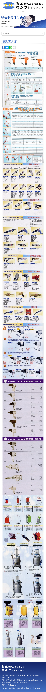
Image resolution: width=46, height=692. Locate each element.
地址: (3, 682)
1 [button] (20, 27)
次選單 (23, 34)
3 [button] (26, 27)
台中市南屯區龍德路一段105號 (16, 682)
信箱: (3, 685)
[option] (23, 21)
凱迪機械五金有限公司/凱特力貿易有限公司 (23, 6)
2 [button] (23, 27)
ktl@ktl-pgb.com (12, 685)
